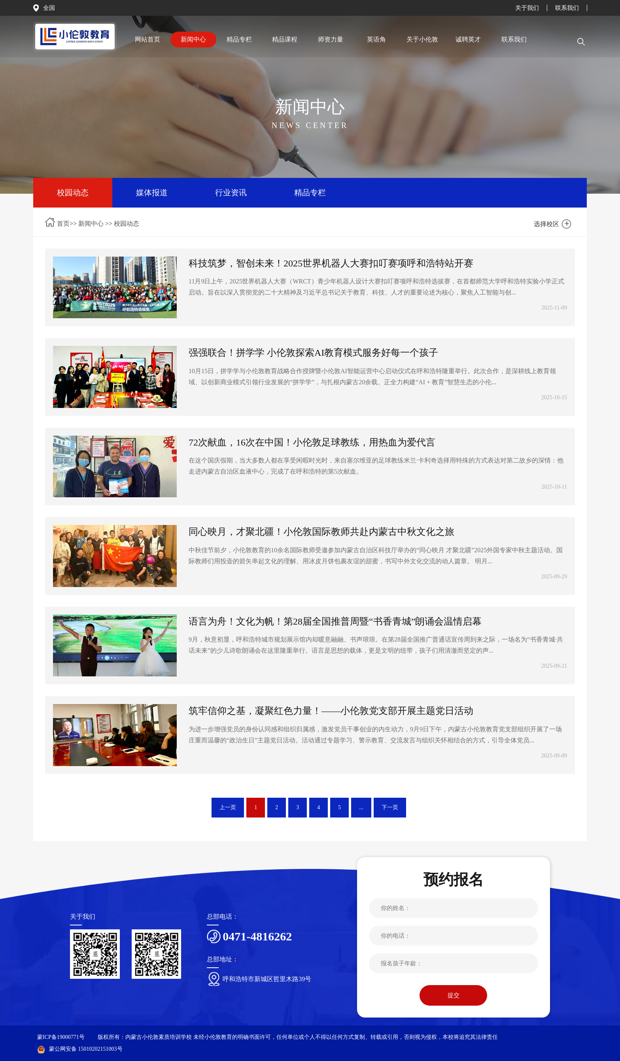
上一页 (227, 807)
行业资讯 (231, 192)
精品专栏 (310, 192)
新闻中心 (91, 223)
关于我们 (527, 8)
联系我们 (567, 8)
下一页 (390, 807)
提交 (453, 995)
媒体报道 (152, 192)
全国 (49, 8)
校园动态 (73, 192)
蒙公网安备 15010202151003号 (80, 1049)
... (361, 807)
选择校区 (546, 224)
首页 (63, 223)
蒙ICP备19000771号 (61, 1037)
